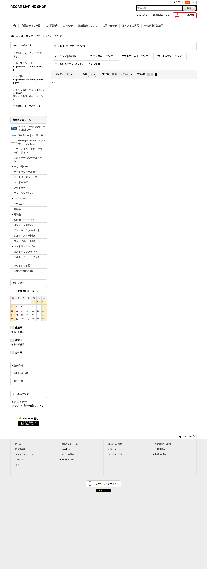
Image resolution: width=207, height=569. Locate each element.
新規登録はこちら (161, 15)
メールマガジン (115, 454)
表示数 (59, 74)
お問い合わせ (21, 373)
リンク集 (18, 381)
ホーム (18, 444)
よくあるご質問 (115, 444)
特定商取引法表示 (163, 444)
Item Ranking (68, 459)
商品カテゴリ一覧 (70, 444)
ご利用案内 (160, 449)
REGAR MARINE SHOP (28, 7)
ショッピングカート (24, 454)
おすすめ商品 (68, 454)
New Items (66, 449)
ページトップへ (189, 436)
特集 (17, 464)
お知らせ (18, 365)
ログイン (143, 15)
